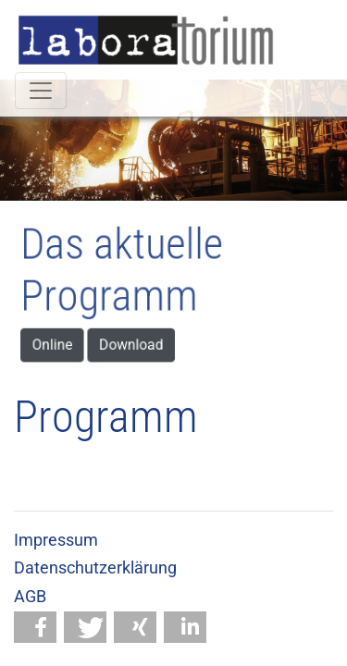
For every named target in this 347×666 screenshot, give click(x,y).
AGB (30, 596)
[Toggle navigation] (41, 90)
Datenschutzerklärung (95, 568)
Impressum (56, 540)
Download (134, 341)
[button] (35, 627)
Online (62, 341)
